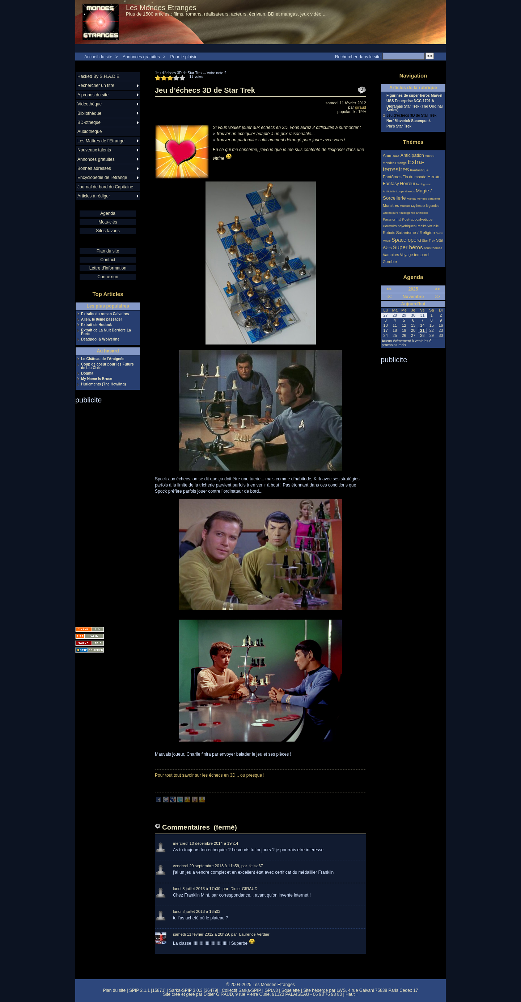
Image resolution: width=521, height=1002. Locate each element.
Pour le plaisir (183, 56)
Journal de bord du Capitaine (105, 186)
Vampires (391, 254)
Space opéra (406, 240)
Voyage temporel (414, 254)
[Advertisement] (104, 513)
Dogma (87, 373)
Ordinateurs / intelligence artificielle (405, 212)
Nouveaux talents (94, 150)
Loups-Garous (405, 191)
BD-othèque (89, 122)
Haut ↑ (352, 994)
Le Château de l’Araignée (102, 359)
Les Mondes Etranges (161, 8)
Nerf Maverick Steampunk (408, 121)
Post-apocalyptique (417, 219)
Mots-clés (107, 222)
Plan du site (108, 251)
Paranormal (392, 219)
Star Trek (428, 240)
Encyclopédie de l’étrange (102, 177)
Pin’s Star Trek (398, 126)
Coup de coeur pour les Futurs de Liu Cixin (107, 366)
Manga (411, 198)
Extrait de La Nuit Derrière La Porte (106, 332)
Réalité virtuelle (427, 226)
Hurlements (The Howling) (103, 384)
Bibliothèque (89, 113)
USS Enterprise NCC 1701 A (410, 101)
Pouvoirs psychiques (399, 226)
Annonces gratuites (141, 56)
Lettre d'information (107, 268)
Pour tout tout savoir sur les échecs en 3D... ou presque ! (209, 775)
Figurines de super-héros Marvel (414, 95)
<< (388, 289)
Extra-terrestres (403, 166)
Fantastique (419, 170)
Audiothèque (89, 131)
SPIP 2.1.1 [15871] (147, 990)
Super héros (408, 247)
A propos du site (93, 94)
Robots (389, 232)
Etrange (401, 163)
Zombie (390, 261)
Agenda (107, 213)
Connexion (107, 276)
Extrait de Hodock (96, 325)
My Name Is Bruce (96, 379)
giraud (360, 107)
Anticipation (412, 155)
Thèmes (413, 142)
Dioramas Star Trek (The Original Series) (414, 108)
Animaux (392, 155)
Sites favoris (107, 230)
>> (437, 289)
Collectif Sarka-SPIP (241, 990)
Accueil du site (98, 56)
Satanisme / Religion (415, 232)
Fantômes (392, 176)
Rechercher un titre (95, 85)
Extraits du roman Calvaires (105, 314)
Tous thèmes (433, 248)
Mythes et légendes (425, 206)
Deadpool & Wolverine (100, 339)
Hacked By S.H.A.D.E (98, 76)
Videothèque (89, 104)
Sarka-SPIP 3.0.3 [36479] (193, 990)
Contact (107, 259)
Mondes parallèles (429, 198)
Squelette (290, 990)
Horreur (407, 183)
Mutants (405, 206)
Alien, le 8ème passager (101, 319)
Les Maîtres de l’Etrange (100, 140)
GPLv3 (271, 990)
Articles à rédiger (93, 196)
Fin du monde (414, 177)
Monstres (391, 205)
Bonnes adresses (94, 168)
